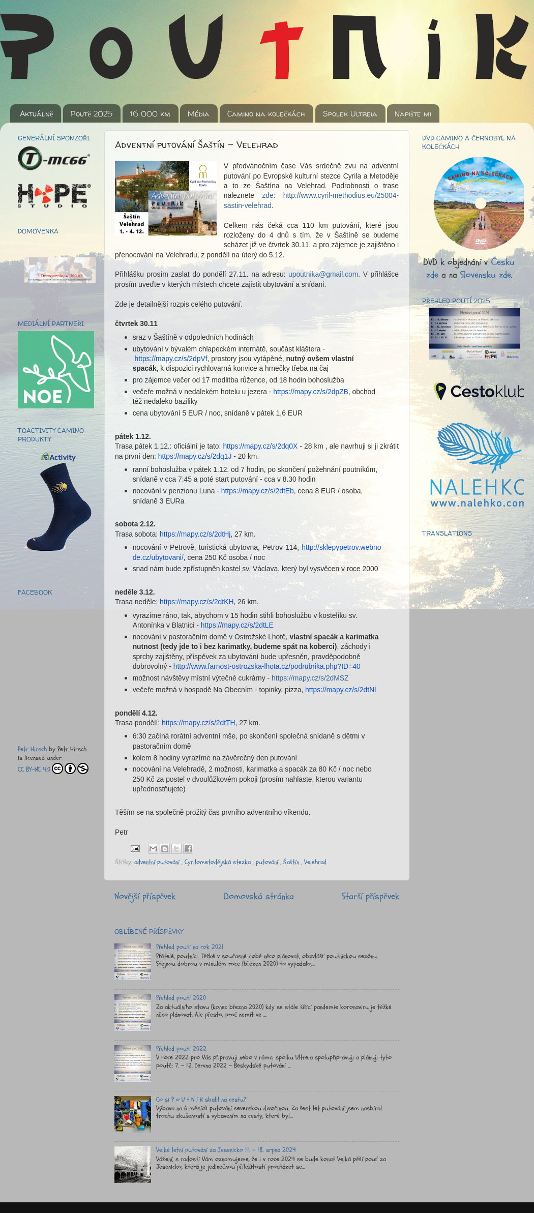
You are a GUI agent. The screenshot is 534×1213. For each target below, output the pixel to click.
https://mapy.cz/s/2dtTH (198, 723)
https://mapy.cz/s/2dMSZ (310, 678)
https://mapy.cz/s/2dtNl (340, 690)
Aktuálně (36, 113)
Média (199, 113)
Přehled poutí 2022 (181, 1048)
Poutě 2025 (91, 113)
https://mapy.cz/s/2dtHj (195, 534)
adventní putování (158, 862)
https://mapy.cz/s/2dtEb (257, 491)
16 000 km (150, 113)
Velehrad (315, 862)
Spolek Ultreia (350, 113)
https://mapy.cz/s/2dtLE (237, 625)
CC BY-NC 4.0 (53, 768)
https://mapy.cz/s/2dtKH (196, 602)
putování (268, 862)
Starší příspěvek (370, 896)
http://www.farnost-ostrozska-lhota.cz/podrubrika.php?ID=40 (267, 666)
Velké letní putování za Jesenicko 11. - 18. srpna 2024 (226, 1150)
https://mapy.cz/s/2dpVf (171, 358)
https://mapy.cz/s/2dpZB (310, 392)
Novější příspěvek (144, 896)
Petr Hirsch (32, 749)
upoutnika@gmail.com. (324, 274)
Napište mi (413, 113)
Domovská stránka (259, 896)
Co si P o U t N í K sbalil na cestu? (201, 1099)
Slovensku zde (485, 275)
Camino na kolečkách (266, 113)
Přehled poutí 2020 (181, 997)
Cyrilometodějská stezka (219, 862)
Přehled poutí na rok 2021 (190, 947)
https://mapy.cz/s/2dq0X (260, 446)
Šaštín (292, 862)
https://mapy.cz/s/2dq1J (195, 456)
